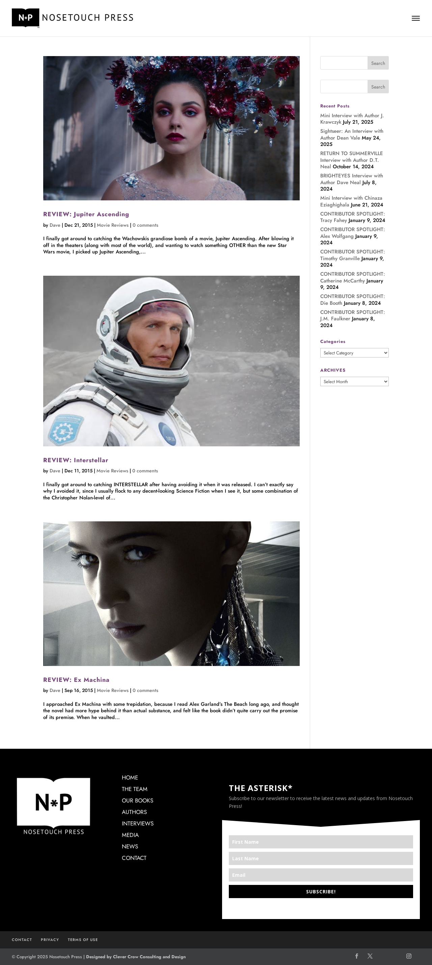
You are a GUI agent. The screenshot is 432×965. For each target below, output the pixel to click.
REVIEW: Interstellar (75, 460)
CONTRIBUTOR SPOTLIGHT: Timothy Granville (352, 255)
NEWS (130, 846)
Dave (55, 225)
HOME (130, 777)
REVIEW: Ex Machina (76, 679)
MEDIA (130, 835)
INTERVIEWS (138, 823)
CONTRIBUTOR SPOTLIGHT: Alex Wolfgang (352, 233)
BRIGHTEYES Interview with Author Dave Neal (351, 179)
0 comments (145, 225)
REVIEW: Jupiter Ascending (86, 214)
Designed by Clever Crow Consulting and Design (136, 957)
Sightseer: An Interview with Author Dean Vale (351, 134)
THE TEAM (134, 789)
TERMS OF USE (83, 939)
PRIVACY (50, 939)
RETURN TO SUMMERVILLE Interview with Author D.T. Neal (351, 160)
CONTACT (134, 858)
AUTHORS (134, 812)
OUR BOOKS (137, 800)
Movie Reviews (113, 225)
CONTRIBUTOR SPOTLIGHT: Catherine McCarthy (352, 277)
